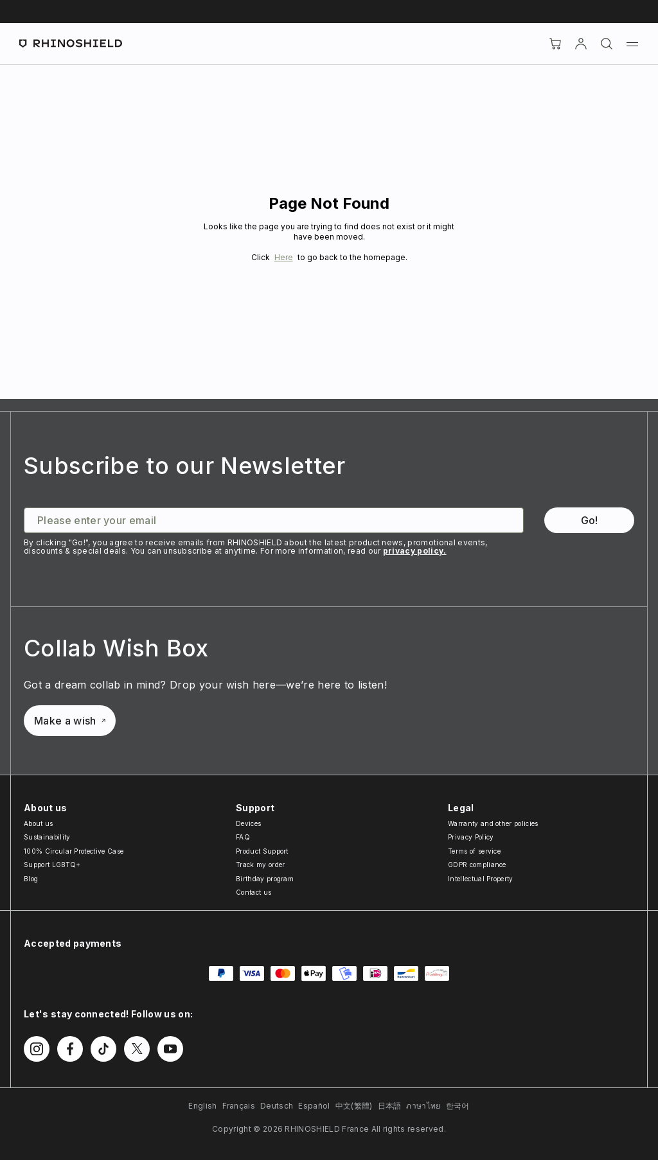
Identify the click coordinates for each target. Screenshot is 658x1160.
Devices (248, 823)
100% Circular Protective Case (73, 851)
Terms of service (474, 851)
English (202, 1106)
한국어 (458, 1106)
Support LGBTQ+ (52, 864)
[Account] (581, 43)
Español (314, 1106)
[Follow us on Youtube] (170, 1049)
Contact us (253, 892)
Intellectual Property (480, 879)
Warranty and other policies (493, 823)
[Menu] (632, 43)
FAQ (243, 837)
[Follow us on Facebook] (70, 1049)
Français (239, 1106)
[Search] (606, 43)
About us (38, 823)
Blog (31, 879)
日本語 (390, 1106)
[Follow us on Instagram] (36, 1049)
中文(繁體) (354, 1106)
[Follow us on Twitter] (137, 1049)
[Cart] (555, 43)
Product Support (262, 851)
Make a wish (69, 720)
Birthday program (265, 879)
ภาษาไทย (423, 1106)
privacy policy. (415, 551)
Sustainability (47, 837)
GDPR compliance (477, 864)
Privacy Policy (471, 837)
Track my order (260, 864)
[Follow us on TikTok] (103, 1049)
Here (283, 257)
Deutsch (276, 1106)
